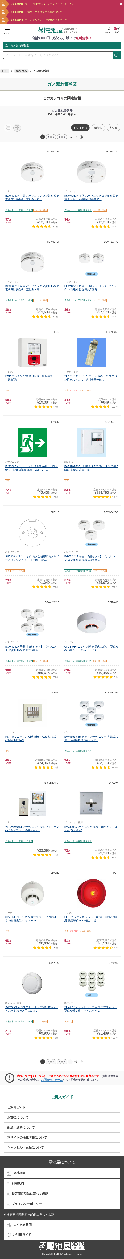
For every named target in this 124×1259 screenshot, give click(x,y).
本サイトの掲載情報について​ (27, 1137)
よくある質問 (19, 1225)
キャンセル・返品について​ (25, 1147)
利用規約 (15, 1184)
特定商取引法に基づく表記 (27, 1194)
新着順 (98, 127)
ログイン (108, 30)
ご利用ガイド (16, 1107)
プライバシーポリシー (24, 1204)
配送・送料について (21, 1127)
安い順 (114, 127)
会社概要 (16, 1173)
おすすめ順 (80, 127)
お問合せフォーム (52, 1079)
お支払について (18, 1117)
